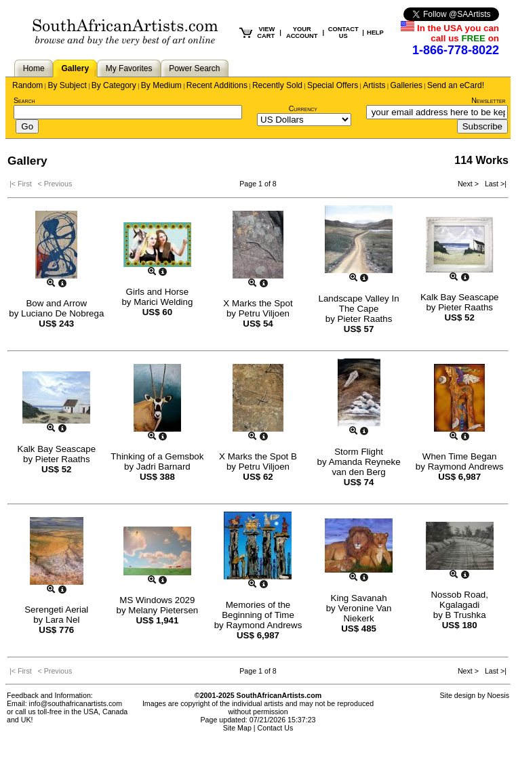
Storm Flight (358, 452)
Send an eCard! (455, 85)
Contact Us (276, 728)
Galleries (406, 85)
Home (34, 68)
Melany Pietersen (163, 610)
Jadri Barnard (163, 466)
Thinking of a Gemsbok (157, 456)
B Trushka (465, 615)
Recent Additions (216, 85)
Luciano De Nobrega (62, 313)
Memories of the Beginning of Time (258, 610)
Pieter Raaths (365, 319)
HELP (375, 32)
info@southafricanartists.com (76, 703)
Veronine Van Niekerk (364, 613)
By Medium (161, 85)
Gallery (75, 68)
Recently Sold (277, 85)
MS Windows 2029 (157, 600)
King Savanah (359, 598)
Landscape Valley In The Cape (359, 303)
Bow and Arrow (56, 303)
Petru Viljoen (264, 313)
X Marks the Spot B (258, 456)
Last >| (494, 184)
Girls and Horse (157, 292)
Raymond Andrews (466, 466)
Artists (374, 85)
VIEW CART (266, 32)
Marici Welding (163, 302)
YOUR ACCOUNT (302, 32)
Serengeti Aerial (56, 609)
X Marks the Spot (257, 303)
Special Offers (332, 85)
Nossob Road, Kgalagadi (459, 600)
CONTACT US (343, 32)
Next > (469, 184)
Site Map (237, 728)
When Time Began (459, 456)
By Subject (66, 85)
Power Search (194, 68)
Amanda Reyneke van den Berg (365, 467)
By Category (114, 85)
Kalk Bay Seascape (459, 297)
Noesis (498, 695)
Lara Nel (62, 620)
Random (27, 85)
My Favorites (129, 68)
